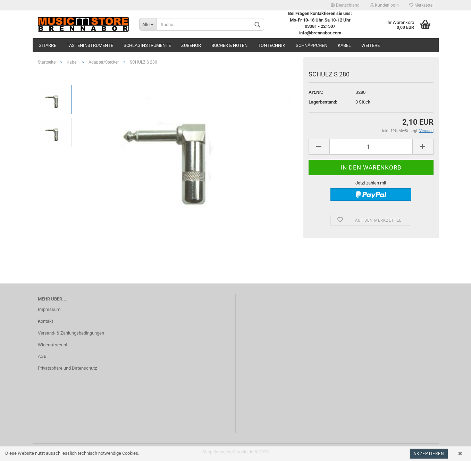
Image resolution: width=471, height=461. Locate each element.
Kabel (344, 45)
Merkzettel (421, 5)
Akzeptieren (428, 453)
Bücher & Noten (229, 45)
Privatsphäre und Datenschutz (67, 368)
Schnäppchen (311, 45)
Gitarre (47, 45)
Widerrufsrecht (52, 344)
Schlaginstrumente (147, 45)
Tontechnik (271, 45)
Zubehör (191, 45)
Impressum (49, 309)
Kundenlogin (384, 5)
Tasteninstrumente (90, 45)
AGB (42, 356)
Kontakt (45, 321)
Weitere (370, 45)
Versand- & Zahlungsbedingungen (71, 333)
